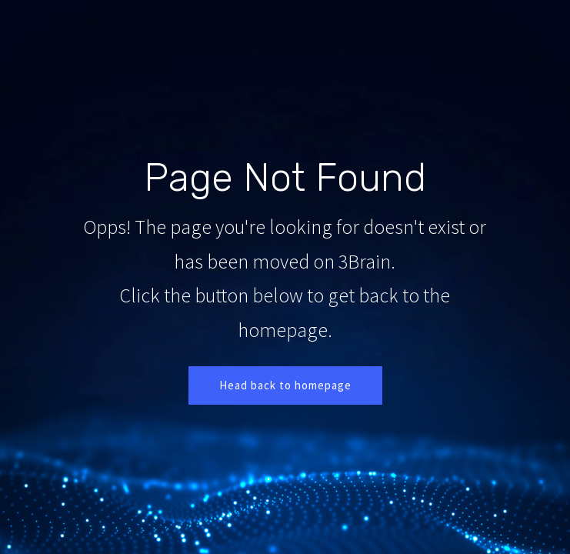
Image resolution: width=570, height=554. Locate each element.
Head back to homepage (285, 385)
